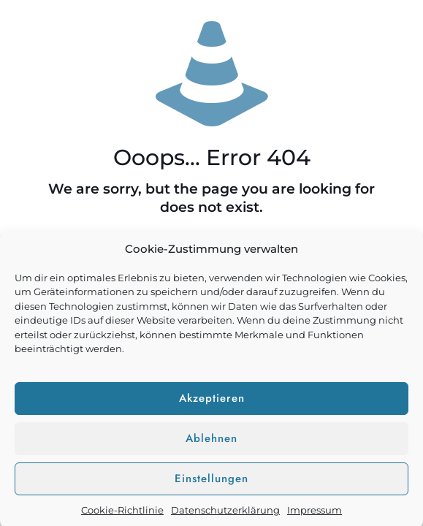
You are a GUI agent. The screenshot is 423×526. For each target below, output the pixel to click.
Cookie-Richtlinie (122, 513)
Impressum (314, 513)
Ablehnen (211, 442)
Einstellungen (211, 482)
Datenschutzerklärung (225, 513)
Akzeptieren (212, 402)
